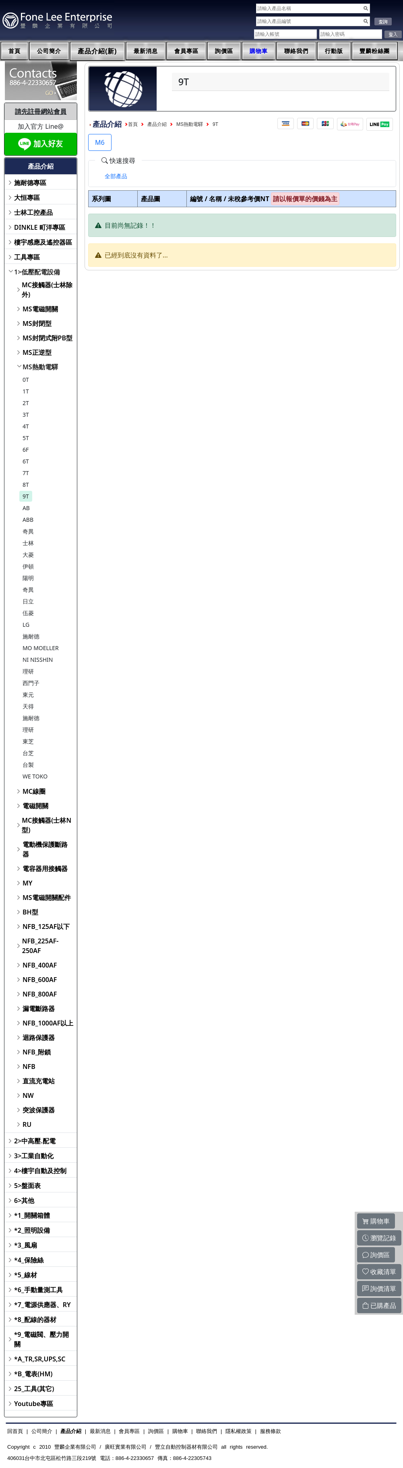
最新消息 (146, 51)
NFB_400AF (40, 965)
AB (26, 508)
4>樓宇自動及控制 (40, 1170)
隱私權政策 (238, 1431)
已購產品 (379, 1305)
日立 (28, 601)
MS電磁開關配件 (47, 897)
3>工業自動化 (34, 1155)
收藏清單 (379, 1271)
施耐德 (31, 636)
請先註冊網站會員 (40, 111)
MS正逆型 (37, 352)
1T (26, 391)
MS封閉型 (37, 323)
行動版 (334, 51)
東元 (28, 694)
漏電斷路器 (39, 1008)
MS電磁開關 (40, 309)
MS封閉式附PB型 (47, 338)
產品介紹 (157, 124)
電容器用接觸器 (45, 868)
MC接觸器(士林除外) (47, 289)
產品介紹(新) (97, 51)
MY (28, 883)
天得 (28, 706)
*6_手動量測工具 (38, 1289)
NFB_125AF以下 (46, 926)
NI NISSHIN (38, 659)
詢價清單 (379, 1288)
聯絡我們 (296, 51)
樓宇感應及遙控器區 (43, 242)
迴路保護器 (39, 1037)
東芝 (28, 741)
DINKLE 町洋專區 (39, 227)
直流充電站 (39, 1081)
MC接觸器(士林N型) (46, 825)
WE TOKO (35, 776)
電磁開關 (35, 805)
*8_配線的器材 (35, 1319)
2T (26, 403)
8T (26, 484)
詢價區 (224, 51)
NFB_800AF (40, 994)
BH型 (30, 912)
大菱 (28, 554)
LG (26, 624)
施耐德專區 (30, 182)
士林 (28, 543)
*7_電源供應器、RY (42, 1304)
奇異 (28, 531)
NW (28, 1095)
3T (26, 414)
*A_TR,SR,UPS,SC (39, 1359)
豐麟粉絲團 (375, 51)
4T (26, 426)
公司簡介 (49, 51)
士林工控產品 (33, 212)
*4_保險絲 (28, 1260)
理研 (28, 671)
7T (26, 473)
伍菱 (28, 613)
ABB (28, 519)
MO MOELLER (41, 648)
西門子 (31, 683)
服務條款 (270, 1431)
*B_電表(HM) (33, 1373)
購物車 (259, 51)
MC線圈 (34, 791)
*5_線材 (25, 1274)
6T (26, 461)
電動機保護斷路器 (45, 849)
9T (26, 496)
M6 (100, 142)
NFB (29, 1066)
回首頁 (15, 1431)
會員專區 (186, 51)
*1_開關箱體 (32, 1215)
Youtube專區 (33, 1403)
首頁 (14, 51)
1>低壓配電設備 (37, 272)
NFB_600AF (40, 979)
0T (26, 379)
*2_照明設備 (32, 1230)
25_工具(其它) (34, 1388)
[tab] (116, 176)
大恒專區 (27, 197)
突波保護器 (39, 1110)
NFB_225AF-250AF (40, 946)
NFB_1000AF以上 (48, 1023)
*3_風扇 (25, 1245)
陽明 (28, 578)
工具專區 (27, 257)
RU (27, 1124)
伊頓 (28, 566)
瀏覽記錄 (379, 1237)
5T (26, 438)
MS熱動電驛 (40, 366)
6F (26, 449)
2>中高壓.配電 (35, 1141)
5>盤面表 (27, 1185)
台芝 (28, 753)
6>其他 (24, 1200)
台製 (28, 764)
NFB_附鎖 (37, 1052)
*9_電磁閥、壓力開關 (41, 1339)
